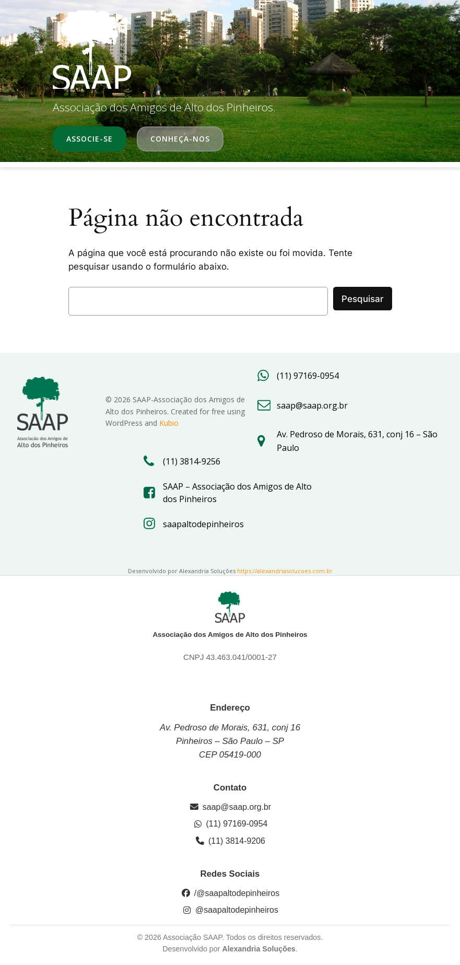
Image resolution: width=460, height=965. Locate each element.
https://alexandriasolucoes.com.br (285, 571)
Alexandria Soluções (258, 949)
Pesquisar (362, 299)
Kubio (169, 423)
